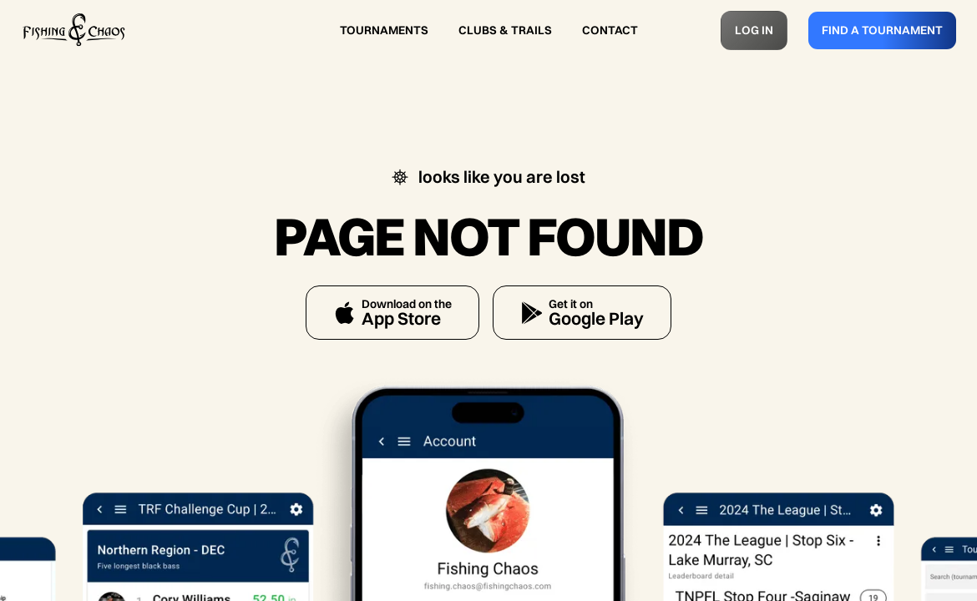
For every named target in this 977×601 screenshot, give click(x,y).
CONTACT (610, 30)
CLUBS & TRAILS (505, 30)
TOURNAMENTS (384, 30)
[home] (73, 30)
